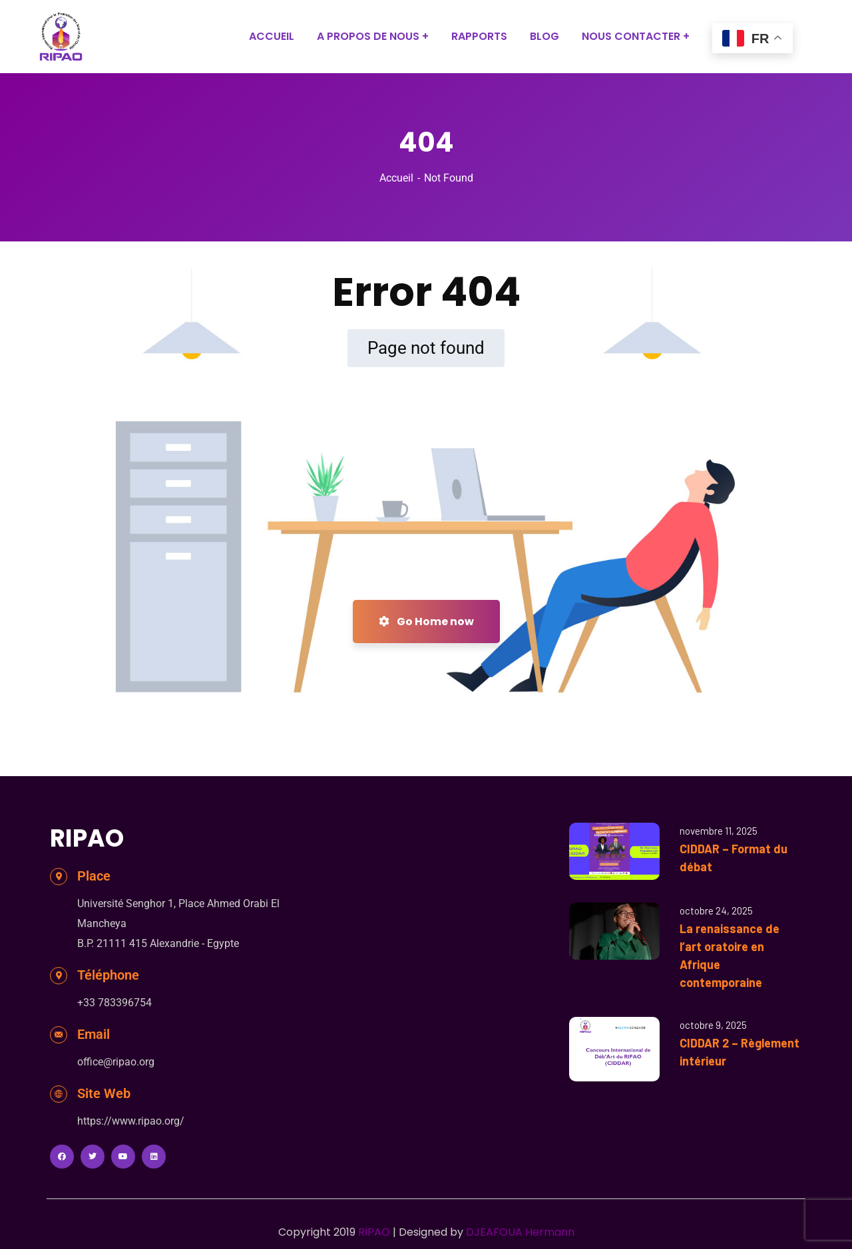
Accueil (396, 178)
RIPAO (374, 1232)
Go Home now (426, 621)
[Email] (58, 1034)
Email (93, 1034)
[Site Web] (58, 1094)
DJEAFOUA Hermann (520, 1232)
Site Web (103, 1093)
